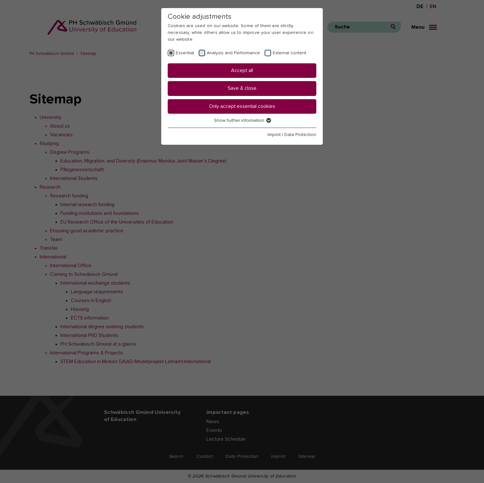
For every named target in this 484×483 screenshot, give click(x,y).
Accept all (242, 70)
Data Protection (300, 134)
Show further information (242, 120)
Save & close (242, 88)
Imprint (274, 134)
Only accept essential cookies (242, 106)
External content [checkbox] (289, 53)
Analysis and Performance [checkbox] (233, 53)
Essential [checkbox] (185, 53)
